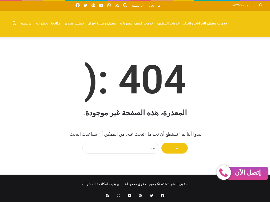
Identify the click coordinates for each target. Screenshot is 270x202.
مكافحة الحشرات (48, 23)
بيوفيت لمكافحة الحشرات (100, 184)
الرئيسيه (138, 5)
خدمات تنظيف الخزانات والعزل (205, 23)
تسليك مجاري (74, 23)
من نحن (154, 5)
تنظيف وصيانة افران (102, 23)
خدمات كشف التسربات (136, 23)
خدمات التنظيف (168, 23)
